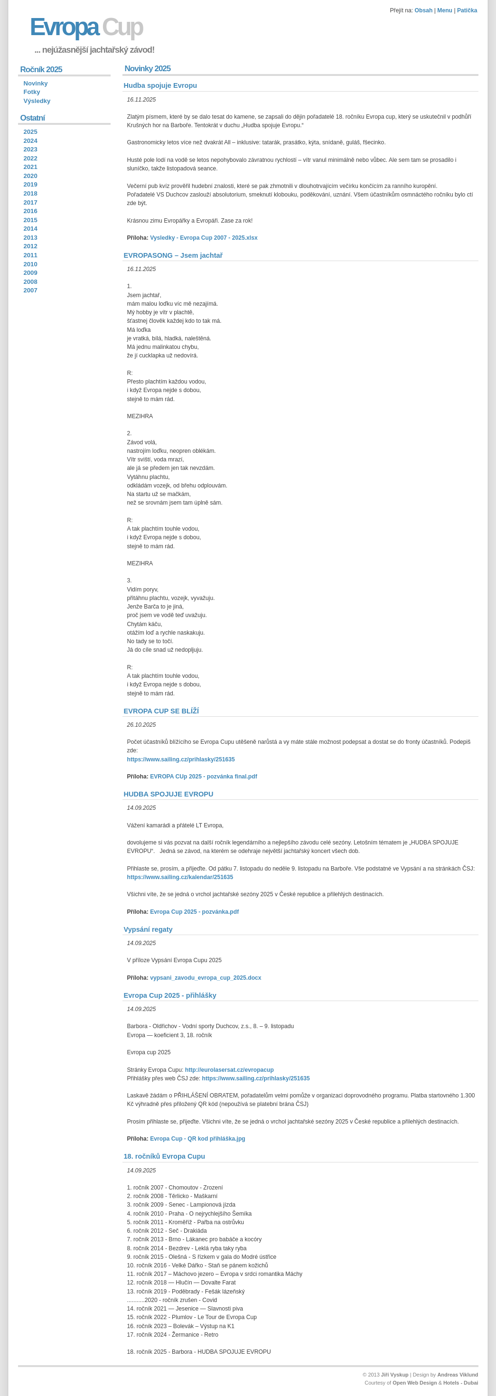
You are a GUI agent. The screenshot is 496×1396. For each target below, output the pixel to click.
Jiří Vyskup (395, 1374)
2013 (30, 237)
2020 (30, 175)
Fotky (32, 91)
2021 (30, 166)
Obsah (424, 10)
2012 (30, 246)
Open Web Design (415, 1383)
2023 (30, 149)
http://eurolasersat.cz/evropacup (229, 1070)
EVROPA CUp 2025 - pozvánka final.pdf (203, 776)
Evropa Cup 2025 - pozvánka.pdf (194, 912)
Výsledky (37, 100)
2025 (30, 131)
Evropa (86, 26)
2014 (30, 228)
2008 (30, 281)
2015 (30, 220)
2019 (30, 184)
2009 (30, 272)
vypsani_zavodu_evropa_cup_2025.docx (205, 977)
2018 (30, 193)
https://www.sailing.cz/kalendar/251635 (180, 877)
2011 (30, 255)
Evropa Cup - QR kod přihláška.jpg (197, 1138)
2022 (30, 158)
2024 (30, 140)
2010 (30, 264)
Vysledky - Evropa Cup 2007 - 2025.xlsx (204, 237)
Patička (467, 10)
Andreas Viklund (457, 1374)
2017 (30, 202)
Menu (444, 10)
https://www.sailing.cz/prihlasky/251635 (181, 759)
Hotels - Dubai (460, 1383)
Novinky (36, 83)
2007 (30, 290)
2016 (30, 211)
